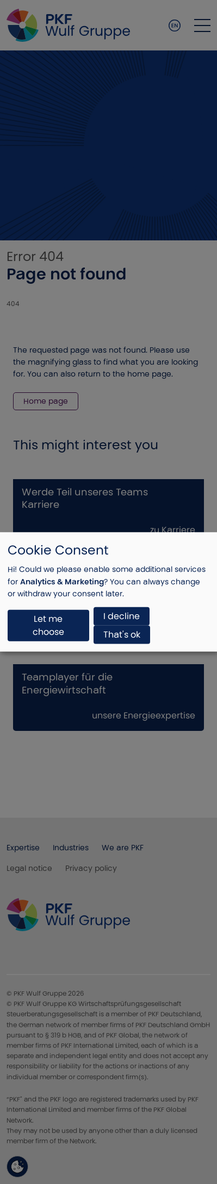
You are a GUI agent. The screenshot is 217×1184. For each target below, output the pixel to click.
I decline (121, 616)
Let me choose (48, 625)
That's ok (121, 634)
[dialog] (108, 592)
